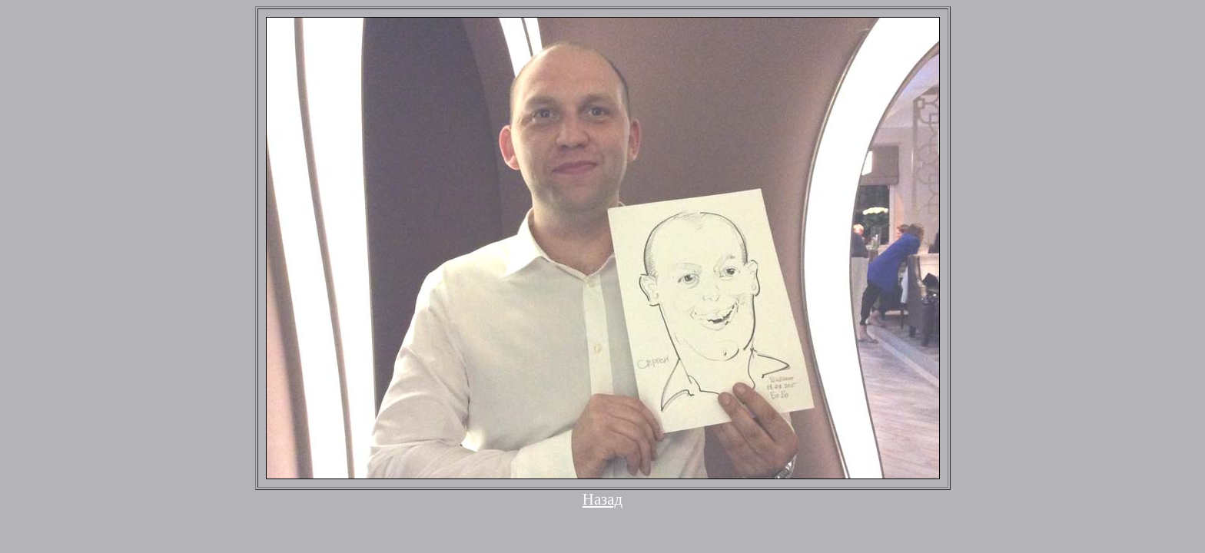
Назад (602, 499)
